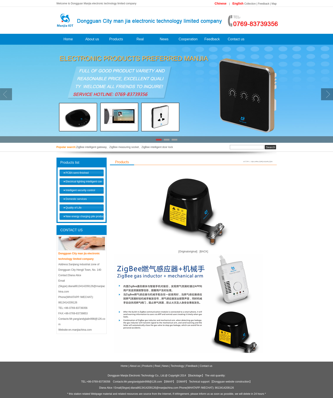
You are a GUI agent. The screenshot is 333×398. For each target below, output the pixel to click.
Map (274, 3)
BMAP (169, 381)
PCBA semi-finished (77, 172)
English (238, 3)
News (164, 39)
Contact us (236, 39)
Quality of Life (74, 207)
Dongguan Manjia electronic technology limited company (103, 3)
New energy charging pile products (86, 216)
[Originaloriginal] (187, 251)
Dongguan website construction (231, 381)
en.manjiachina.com (80, 329)
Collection (250, 3)
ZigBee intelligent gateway (91, 147)
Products (116, 39)
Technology (177, 365)
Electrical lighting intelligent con (84, 181)
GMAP (182, 381)
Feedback (264, 3)
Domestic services (76, 199)
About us (92, 39)
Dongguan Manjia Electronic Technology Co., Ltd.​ (136, 375)
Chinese (220, 3)
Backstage (196, 375)
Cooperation (188, 39)
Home (68, 39)
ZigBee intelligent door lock (157, 147)
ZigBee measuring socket (124, 147)
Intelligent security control (80, 190)
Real (140, 39)
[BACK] (204, 251)
